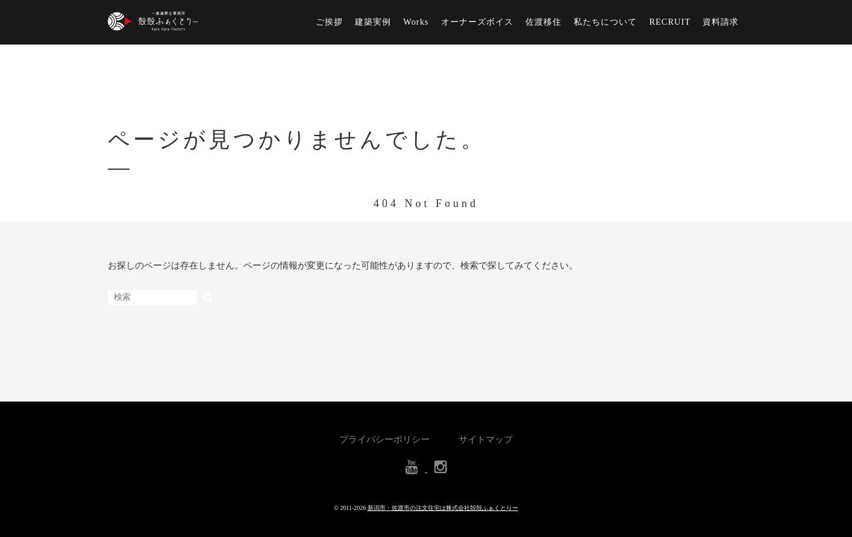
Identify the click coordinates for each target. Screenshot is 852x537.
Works (415, 21)
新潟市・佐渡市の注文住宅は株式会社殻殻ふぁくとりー (443, 507)
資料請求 (721, 21)
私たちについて (605, 21)
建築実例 (373, 21)
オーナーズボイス (477, 21)
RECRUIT (670, 21)
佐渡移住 (543, 21)
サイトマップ (486, 439)
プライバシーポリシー (384, 439)
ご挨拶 (329, 21)
